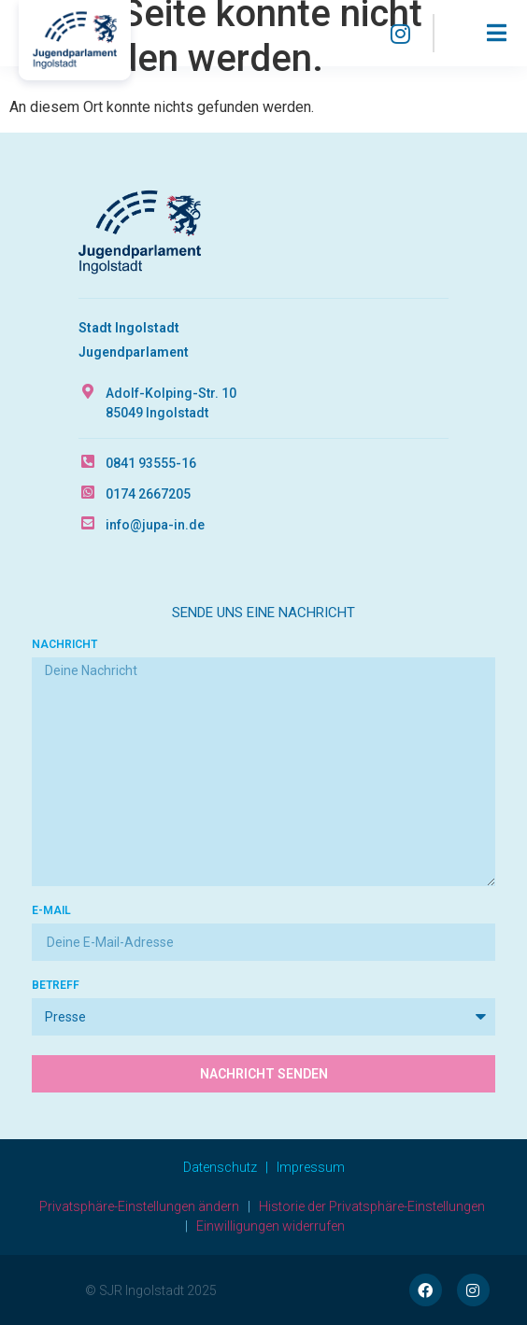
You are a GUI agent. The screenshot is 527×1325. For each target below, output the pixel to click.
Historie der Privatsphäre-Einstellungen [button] (372, 1206)
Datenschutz (220, 1167)
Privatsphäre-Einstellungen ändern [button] (139, 1206)
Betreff (55, 986)
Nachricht (64, 645)
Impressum (311, 1167)
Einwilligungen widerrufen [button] (270, 1226)
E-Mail (51, 911)
